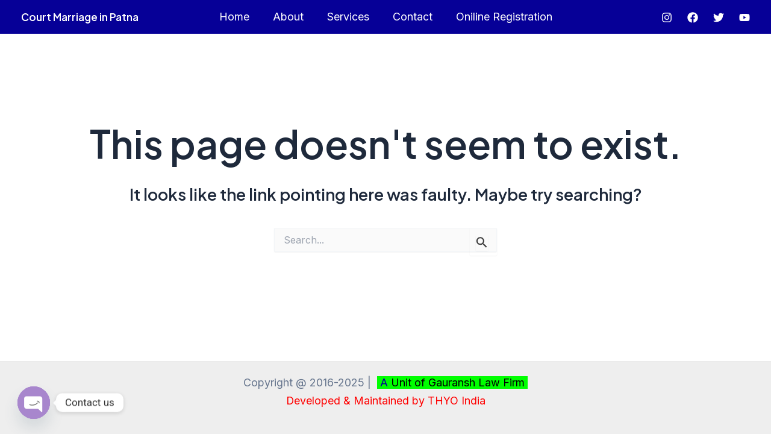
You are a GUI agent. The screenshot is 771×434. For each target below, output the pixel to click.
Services (348, 16)
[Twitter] (718, 17)
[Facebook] (692, 17)
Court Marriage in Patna (80, 17)
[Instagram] (666, 17)
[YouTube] (744, 17)
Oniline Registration (500, 16)
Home (238, 16)
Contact (411, 16)
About (290, 16)
